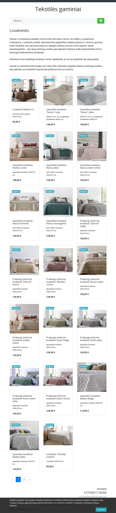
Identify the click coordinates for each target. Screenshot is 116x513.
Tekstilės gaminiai (58, 9)
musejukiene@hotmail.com (93, 496)
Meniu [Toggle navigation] (17, 20)
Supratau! (101, 509)
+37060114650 (95, 493)
